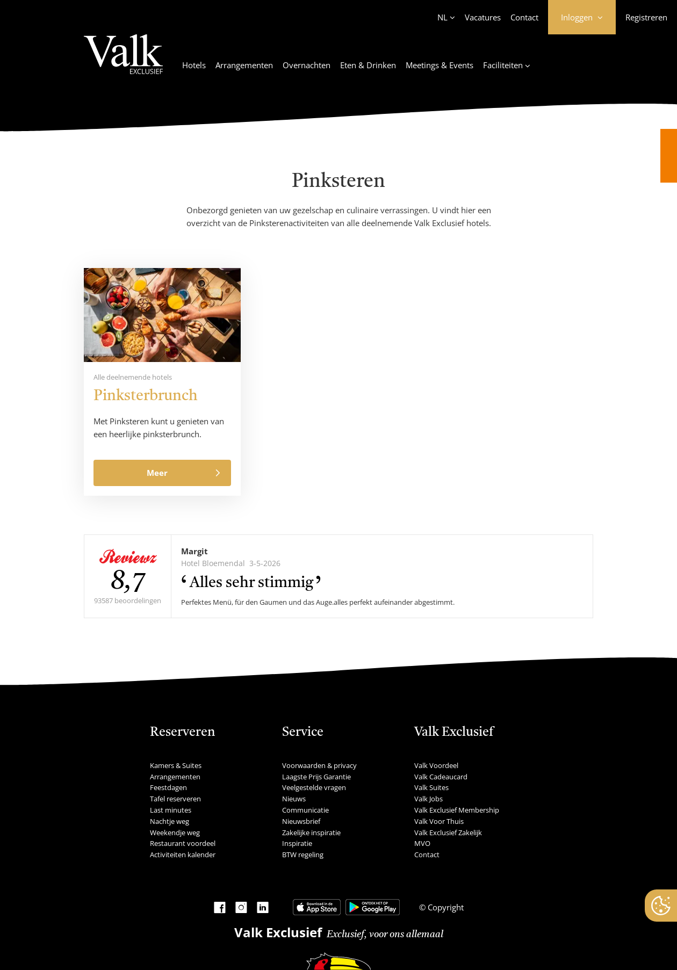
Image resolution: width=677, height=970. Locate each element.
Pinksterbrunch (145, 396)
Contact (524, 17)
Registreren (646, 17)
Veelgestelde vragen (314, 787)
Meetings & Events (439, 65)
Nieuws (294, 798)
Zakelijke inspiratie (311, 832)
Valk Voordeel (436, 765)
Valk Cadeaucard (440, 776)
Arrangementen (244, 65)
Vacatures (483, 17)
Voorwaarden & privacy (319, 765)
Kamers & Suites (175, 765)
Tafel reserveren (175, 798)
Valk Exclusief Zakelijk (448, 832)
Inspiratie (297, 843)
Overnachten (306, 65)
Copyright (445, 907)
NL (442, 17)
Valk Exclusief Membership (456, 810)
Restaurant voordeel (182, 843)
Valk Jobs (428, 798)
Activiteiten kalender (182, 854)
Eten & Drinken (368, 65)
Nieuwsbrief (301, 821)
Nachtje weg (169, 821)
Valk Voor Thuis (439, 821)
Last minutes (170, 810)
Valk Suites (431, 787)
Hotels (194, 65)
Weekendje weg (175, 832)
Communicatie (305, 810)
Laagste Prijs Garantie (316, 776)
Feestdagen (168, 787)
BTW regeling (302, 854)
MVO (422, 843)
